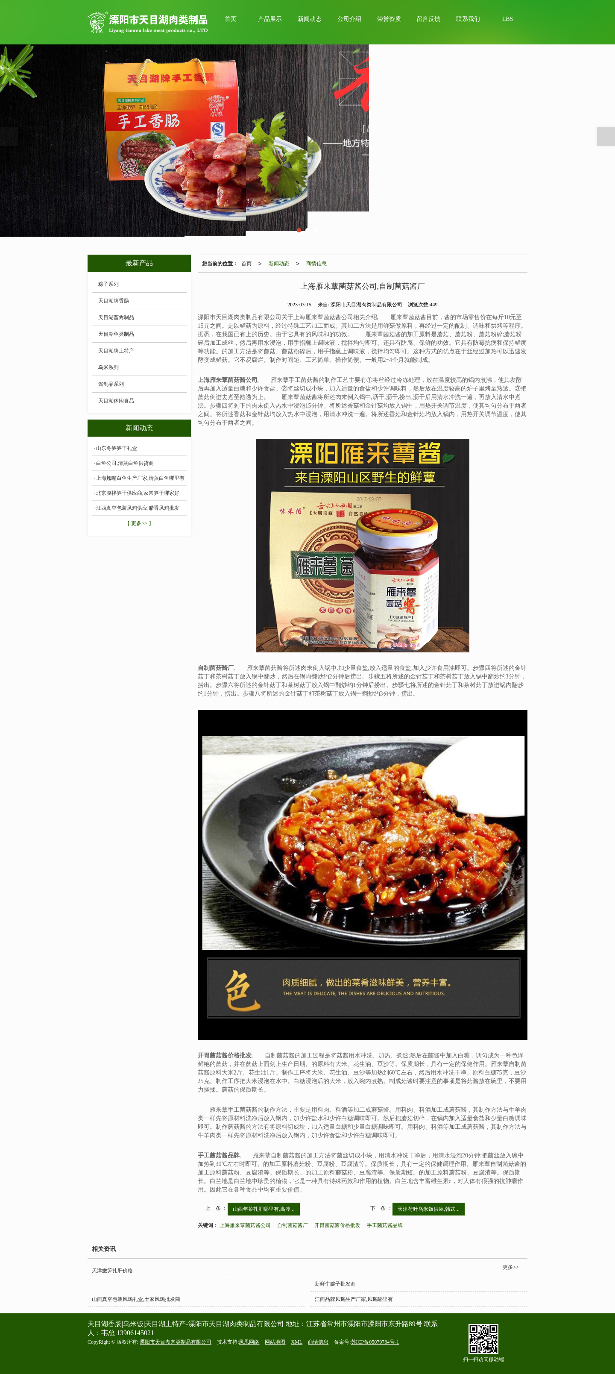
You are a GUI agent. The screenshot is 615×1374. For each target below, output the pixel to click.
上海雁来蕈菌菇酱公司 (245, 1225)
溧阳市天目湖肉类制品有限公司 (175, 1342)
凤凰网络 (249, 1342)
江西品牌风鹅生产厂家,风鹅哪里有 (354, 1299)
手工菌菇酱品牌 (385, 1225)
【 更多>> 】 (139, 523)
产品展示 (270, 19)
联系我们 (468, 19)
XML (296, 1342)
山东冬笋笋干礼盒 (116, 448)
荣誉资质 (389, 19)
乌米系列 (108, 367)
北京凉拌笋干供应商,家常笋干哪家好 (137, 493)
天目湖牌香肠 (113, 301)
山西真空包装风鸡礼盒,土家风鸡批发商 (136, 1299)
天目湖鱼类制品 (116, 334)
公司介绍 (349, 19)
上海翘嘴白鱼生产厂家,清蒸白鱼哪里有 (140, 478)
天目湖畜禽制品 (116, 317)
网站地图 (275, 1342)
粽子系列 (108, 284)
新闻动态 (310, 19)
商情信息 (316, 264)
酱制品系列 (111, 384)
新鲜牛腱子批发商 (335, 1284)
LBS (507, 19)
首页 (231, 19)
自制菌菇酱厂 (292, 1225)
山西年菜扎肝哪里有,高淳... (264, 1209)
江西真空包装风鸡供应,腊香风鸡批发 (137, 508)
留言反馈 (428, 19)
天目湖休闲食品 (116, 401)
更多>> (511, 1267)
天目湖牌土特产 (116, 351)
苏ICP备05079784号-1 (375, 1342)
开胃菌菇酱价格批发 (337, 1225)
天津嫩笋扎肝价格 (112, 1271)
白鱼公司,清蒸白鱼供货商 (125, 463)
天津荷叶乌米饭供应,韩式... (429, 1209)
